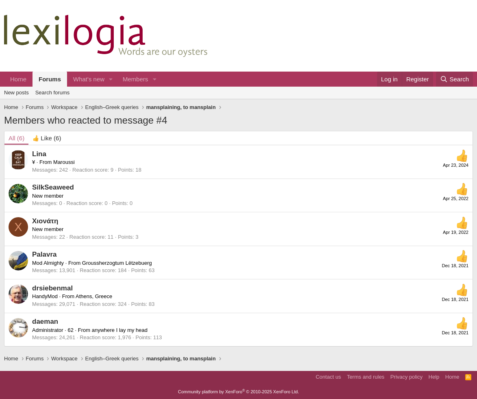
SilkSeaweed (53, 187)
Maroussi (64, 162)
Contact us (328, 377)
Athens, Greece (94, 296)
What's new (88, 79)
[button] (111, 79)
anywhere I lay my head (119, 330)
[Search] (454, 79)
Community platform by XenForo (238, 391)
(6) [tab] (16, 138)
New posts (16, 92)
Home (18, 79)
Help (434, 377)
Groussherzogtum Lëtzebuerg (117, 263)
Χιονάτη (45, 221)
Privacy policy (406, 377)
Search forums (52, 92)
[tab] (46, 138)
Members (135, 79)
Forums (50, 79)
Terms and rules (365, 377)
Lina (39, 154)
